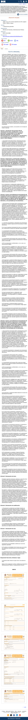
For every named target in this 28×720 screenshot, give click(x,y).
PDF (5, 40)
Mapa (16, 711)
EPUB (11, 40)
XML (17, 40)
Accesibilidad (24, 711)
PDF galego (14, 44)
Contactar (3, 711)
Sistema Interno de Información (15, 712)
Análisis (6, 48)
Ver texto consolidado (24, 14)
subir (25, 707)
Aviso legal (19, 711)
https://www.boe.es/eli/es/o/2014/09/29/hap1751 (13, 36)
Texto (2, 48)
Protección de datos (6, 712)
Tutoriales (23, 712)
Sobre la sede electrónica (10, 711)
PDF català (6, 44)
